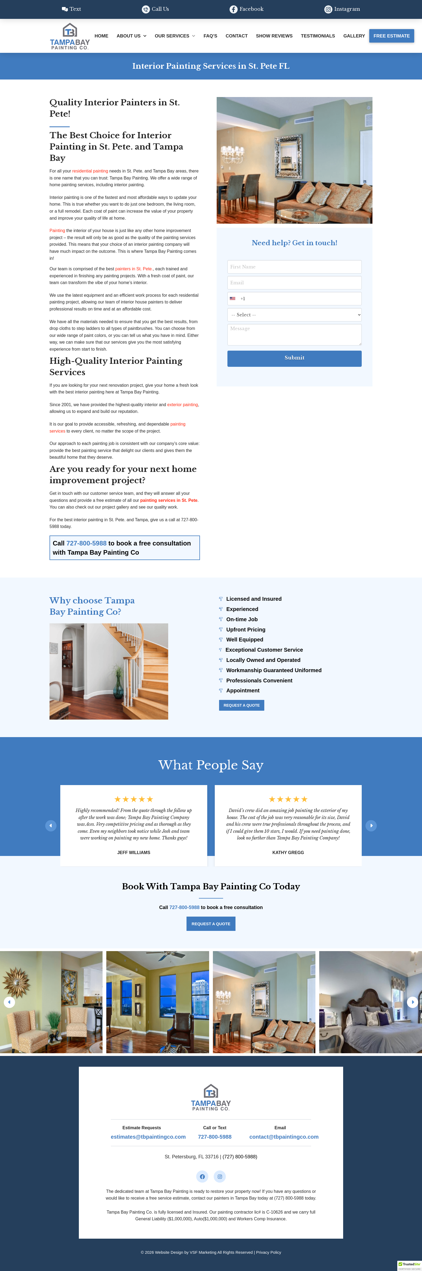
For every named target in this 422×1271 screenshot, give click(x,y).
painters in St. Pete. (134, 269)
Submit (294, 360)
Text (75, 9)
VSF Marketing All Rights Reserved (221, 1252)
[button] (409, 1266)
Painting (57, 230)
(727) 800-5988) (240, 1156)
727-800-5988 (87, 543)
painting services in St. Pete (169, 500)
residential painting (89, 171)
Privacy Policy (268, 1252)
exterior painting (182, 404)
